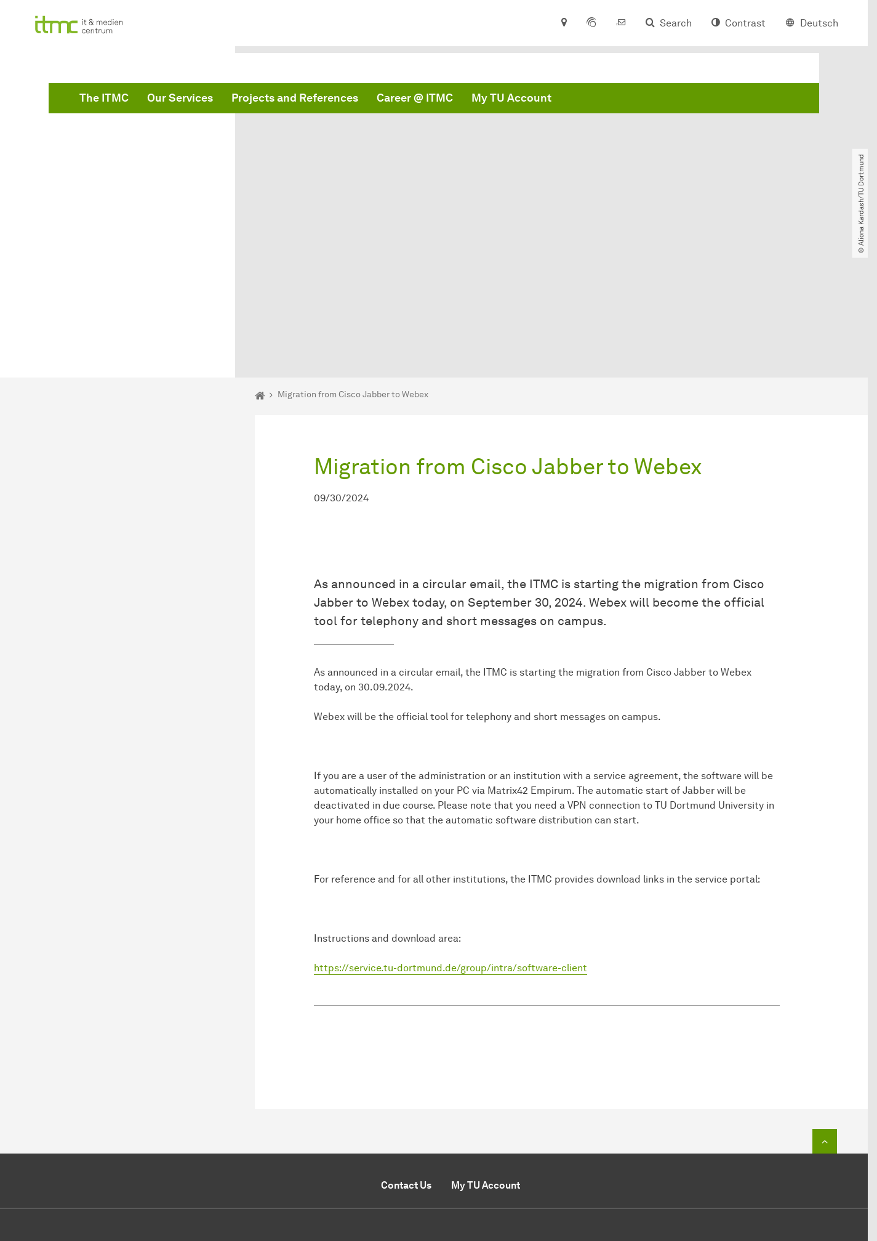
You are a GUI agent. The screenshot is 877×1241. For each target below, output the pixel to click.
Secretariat (486, 1143)
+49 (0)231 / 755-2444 (585, 1128)
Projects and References (481, 100)
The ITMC (291, 100)
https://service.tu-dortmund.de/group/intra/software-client (450, 829)
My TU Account (699, 100)
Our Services (367, 100)
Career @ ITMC (602, 100)
